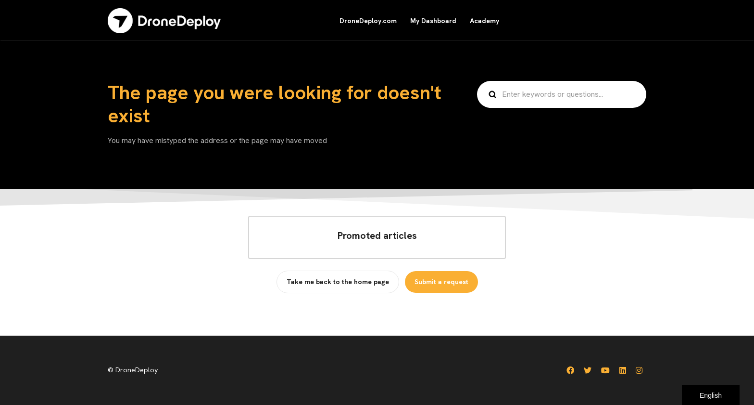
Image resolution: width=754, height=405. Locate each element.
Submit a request (441, 281)
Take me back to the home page (338, 281)
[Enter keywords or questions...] (561, 94)
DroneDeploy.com (368, 20)
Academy (484, 20)
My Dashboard (433, 20)
